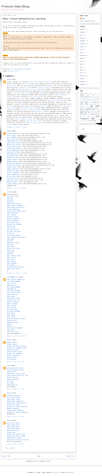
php (91, 106)
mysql (94, 102)
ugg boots (10, 106)
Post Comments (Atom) (43, 461)
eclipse (11, 71)
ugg (41, 93)
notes (16, 71)
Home (38, 456)
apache (82, 93)
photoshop (82, 106)
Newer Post (7, 456)
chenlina (10, 192)
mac (89, 102)
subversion (83, 111)
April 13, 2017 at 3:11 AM (15, 389)
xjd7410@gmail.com (13, 277)
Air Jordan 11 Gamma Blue (36, 89)
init (83, 99)
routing (95, 108)
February (82, 29)
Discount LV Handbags (42, 111)
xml (98, 114)
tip (98, 111)
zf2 (91, 120)
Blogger (71, 472)
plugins (88, 108)
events (90, 97)
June (81, 64)
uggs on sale (26, 87)
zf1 (86, 120)
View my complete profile (87, 21)
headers (97, 97)
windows (93, 114)
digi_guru (56, 472)
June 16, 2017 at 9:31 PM (15, 416)
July (81, 49)
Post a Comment (10, 448)
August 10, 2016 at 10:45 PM (16, 336)
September (83, 43)
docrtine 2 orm (95, 96)
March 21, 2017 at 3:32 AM (15, 361)
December (82, 81)
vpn (87, 114)
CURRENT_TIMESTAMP (84, 96)
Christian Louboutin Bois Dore (41, 81)
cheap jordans (12, 85)
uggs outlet (43, 106)
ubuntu (85, 113)
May (81, 67)
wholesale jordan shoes (29, 107)
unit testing (94, 112)
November (82, 32)
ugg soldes (21, 98)
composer (82, 95)
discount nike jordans (35, 96)
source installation (86, 109)
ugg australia (20, 89)
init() (89, 99)
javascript (96, 99)
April (81, 35)
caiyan (9, 365)
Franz (83, 18)
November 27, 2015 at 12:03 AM (17, 273)
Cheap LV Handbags (28, 83)
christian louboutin (44, 87)
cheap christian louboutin (35, 122)
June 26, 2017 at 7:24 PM (15, 444)
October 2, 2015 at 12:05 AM (16, 188)
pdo (95, 104)
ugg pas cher (55, 115)
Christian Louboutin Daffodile (31, 109)
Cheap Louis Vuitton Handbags (57, 100)
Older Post (70, 456)
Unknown (9, 79)
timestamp (91, 111)
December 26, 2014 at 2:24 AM (16, 127)
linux (82, 102)
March (81, 72)
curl (93, 95)
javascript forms (86, 100)
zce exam (87, 116)
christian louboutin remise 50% (24, 119)
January (82, 38)
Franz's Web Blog (15, 6)
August (82, 46)
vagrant (82, 114)
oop (90, 104)
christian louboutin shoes (21, 93)
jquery (95, 100)
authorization (92, 93)
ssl (96, 109)
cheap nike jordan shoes (33, 120)
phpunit (82, 108)
